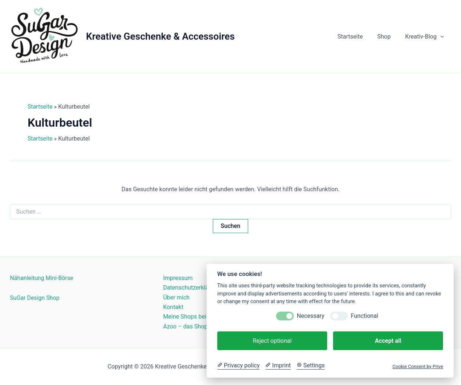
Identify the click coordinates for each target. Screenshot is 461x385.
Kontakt (173, 307)
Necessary (310, 315)
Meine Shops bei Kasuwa (196, 316)
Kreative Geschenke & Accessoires (160, 36)
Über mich (176, 297)
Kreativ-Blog (426, 36)
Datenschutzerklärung (192, 287)
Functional (364, 315)
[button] (441, 36)
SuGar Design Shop (35, 297)
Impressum (178, 278)
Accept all (388, 340)
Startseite (356, 36)
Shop (387, 36)
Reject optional (272, 340)
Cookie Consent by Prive (417, 366)
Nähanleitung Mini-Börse (42, 278)
